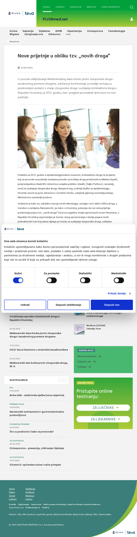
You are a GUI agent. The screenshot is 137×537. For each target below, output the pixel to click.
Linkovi (29, 499)
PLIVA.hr (45, 507)
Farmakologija (17, 404)
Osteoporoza (17, 441)
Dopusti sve (112, 304)
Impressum (36, 504)
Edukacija (75, 7)
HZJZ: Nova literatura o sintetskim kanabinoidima (39, 349)
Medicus (91, 7)
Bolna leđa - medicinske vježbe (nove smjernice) (37, 395)
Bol (11, 388)
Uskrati (25, 304)
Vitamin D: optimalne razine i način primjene (35, 464)
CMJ (19, 514)
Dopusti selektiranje (68, 304)
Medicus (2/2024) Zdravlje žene (89, 329)
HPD (24, 514)
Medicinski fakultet (63, 514)
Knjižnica (30, 492)
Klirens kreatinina (86, 356)
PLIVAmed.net (55, 19)
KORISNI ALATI (86, 350)
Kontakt (12, 504)
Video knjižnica (111, 7)
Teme (12, 488)
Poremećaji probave (19, 424)
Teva (11, 507)
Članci (46, 7)
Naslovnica (14, 41)
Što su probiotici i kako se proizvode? (32, 431)
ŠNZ (95, 514)
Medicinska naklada (82, 514)
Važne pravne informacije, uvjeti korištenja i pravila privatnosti (71, 504)
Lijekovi (60, 7)
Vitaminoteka (104, 514)
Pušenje (81, 366)
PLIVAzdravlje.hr (33, 507)
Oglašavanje (23, 504)
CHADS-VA (84, 361)
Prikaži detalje (117, 293)
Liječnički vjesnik (44, 514)
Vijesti (12, 495)
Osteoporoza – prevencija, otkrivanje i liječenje (37, 448)
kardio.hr (31, 514)
